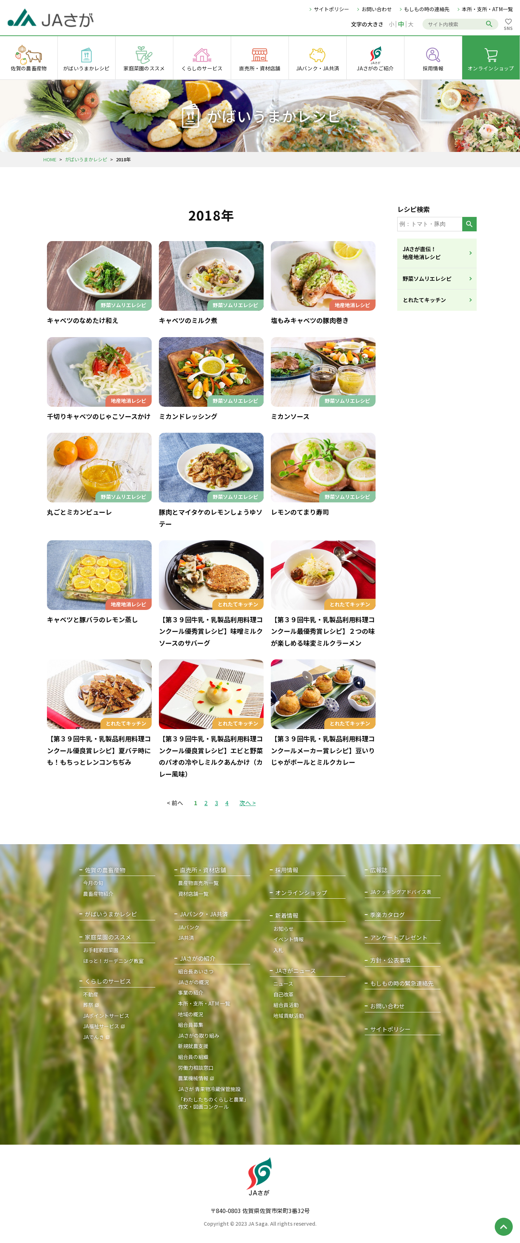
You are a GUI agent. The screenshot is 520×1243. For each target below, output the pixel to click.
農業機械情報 (193, 1078)
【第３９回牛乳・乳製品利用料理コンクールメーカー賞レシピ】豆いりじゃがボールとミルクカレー (323, 750)
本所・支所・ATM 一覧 (204, 1003)
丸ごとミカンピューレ (79, 511)
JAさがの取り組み (198, 1035)
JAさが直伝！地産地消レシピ (422, 253)
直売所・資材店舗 (203, 870)
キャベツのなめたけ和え (82, 320)
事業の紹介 (190, 992)
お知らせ (283, 928)
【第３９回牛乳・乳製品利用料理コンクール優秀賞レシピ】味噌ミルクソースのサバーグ (211, 631)
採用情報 (286, 870)
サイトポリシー (331, 9)
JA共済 (186, 937)
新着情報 (286, 915)
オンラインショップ (301, 893)
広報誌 (378, 870)
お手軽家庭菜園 (100, 950)
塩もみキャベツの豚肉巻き (310, 320)
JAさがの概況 (193, 982)
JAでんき (93, 1037)
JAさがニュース (295, 971)
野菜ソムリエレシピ (427, 278)
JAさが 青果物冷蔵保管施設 (209, 1088)
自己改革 (283, 994)
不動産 (90, 994)
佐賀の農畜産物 (105, 870)
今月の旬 (93, 882)
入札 (278, 950)
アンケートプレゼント (399, 937)
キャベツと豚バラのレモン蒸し (92, 619)
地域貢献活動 (288, 1015)
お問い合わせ (376, 9)
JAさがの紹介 (197, 958)
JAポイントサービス (106, 1015)
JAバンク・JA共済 (204, 914)
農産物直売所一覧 (198, 882)
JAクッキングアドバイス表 (401, 892)
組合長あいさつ (195, 971)
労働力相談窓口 (195, 1067)
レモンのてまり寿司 (300, 511)
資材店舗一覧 (193, 893)
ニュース (283, 983)
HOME (49, 159)
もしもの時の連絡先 (427, 9)
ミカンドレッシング (188, 416)
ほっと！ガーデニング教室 (113, 960)
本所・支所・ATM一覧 (487, 9)
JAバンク (188, 927)
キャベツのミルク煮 (188, 320)
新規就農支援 (193, 1046)
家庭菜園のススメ (108, 937)
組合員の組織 (193, 1056)
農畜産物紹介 (98, 893)
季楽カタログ (387, 915)
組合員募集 (190, 1024)
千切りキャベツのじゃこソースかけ (99, 416)
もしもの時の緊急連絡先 (402, 983)
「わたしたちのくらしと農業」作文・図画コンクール (213, 1103)
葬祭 (88, 1004)
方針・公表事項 (390, 960)
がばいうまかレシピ (86, 159)
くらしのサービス (108, 981)
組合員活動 (286, 1004)
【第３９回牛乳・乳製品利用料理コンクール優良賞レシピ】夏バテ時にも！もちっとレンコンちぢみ (99, 750)
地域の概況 (190, 1014)
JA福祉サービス (101, 1026)
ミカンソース (290, 416)
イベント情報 (288, 939)
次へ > (247, 802)
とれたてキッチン (424, 300)
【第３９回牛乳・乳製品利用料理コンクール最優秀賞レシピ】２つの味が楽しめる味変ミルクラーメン (323, 631)
